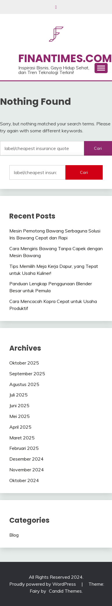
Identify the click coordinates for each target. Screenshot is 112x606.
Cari (84, 172)
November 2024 (26, 469)
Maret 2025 (22, 438)
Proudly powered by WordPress (43, 584)
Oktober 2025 (24, 363)
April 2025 (20, 427)
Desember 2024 (26, 459)
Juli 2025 (18, 395)
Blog (14, 535)
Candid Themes (65, 591)
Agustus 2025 (24, 384)
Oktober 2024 (24, 480)
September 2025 (27, 373)
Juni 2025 (19, 405)
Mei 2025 (19, 416)
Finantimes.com (65, 58)
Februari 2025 (24, 448)
